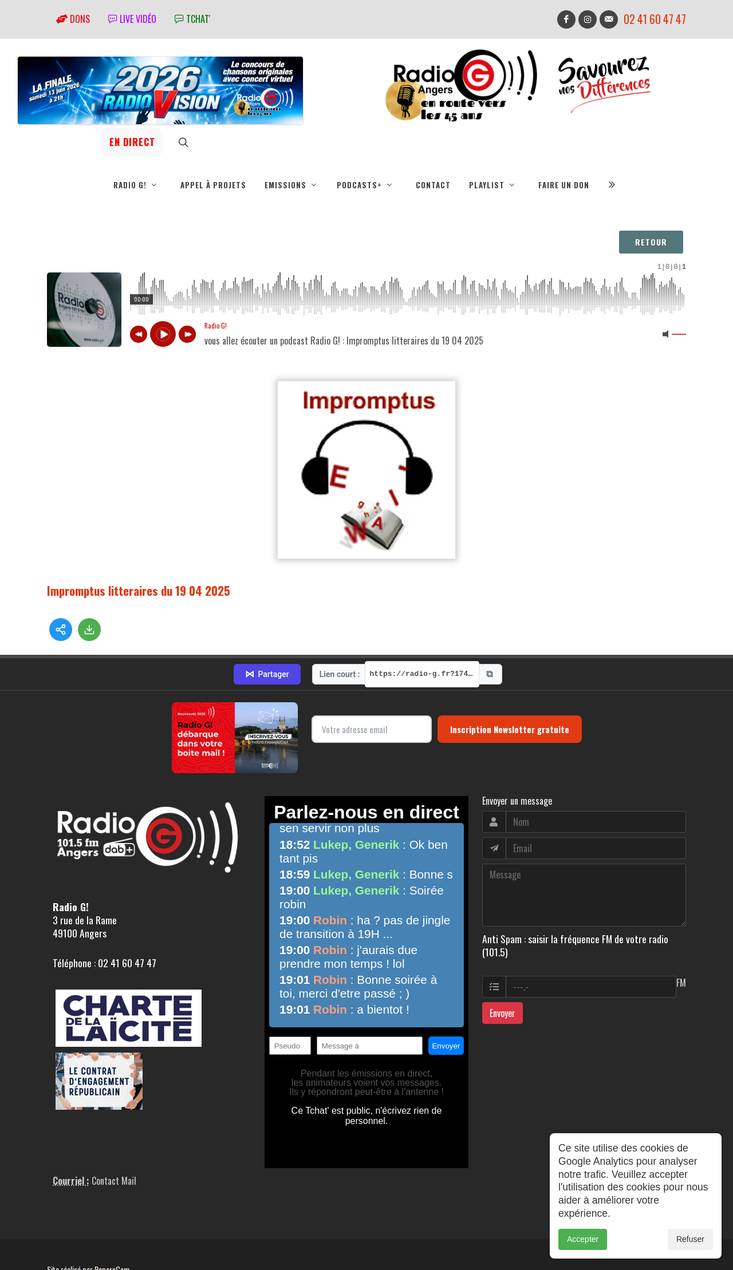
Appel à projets (213, 185)
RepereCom (111, 1220)
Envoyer (502, 963)
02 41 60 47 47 (655, 19)
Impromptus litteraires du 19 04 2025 (138, 590)
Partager (267, 624)
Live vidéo (132, 19)
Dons (73, 19)
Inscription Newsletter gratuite (509, 679)
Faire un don (563, 185)
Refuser (690, 1239)
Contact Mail (114, 1131)
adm (59, 1233)
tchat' (192, 19)
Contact (433, 185)
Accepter (582, 1239)
